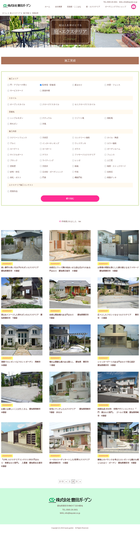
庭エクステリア (15, 13)
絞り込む (70, 198)
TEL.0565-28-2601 (70, 510)
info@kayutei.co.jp (130, 2)
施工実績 (26, 13)
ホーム (4, 13)
